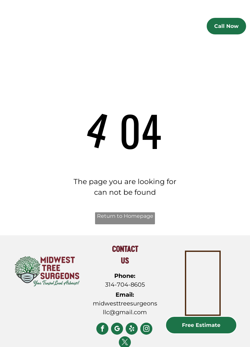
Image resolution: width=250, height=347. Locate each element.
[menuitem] (97, 27)
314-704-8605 (125, 284)
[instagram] (146, 329)
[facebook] (102, 329)
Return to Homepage (125, 216)
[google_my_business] (117, 329)
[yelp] (132, 329)
